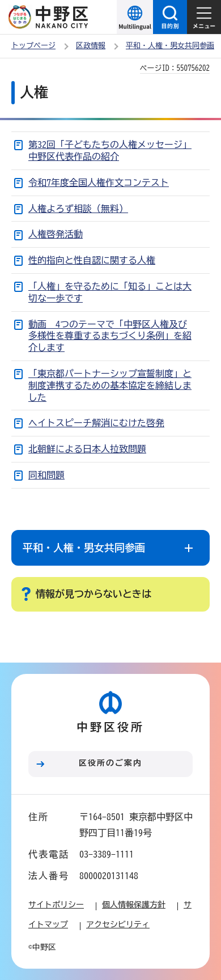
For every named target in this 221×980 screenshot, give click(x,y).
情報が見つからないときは (93, 594)
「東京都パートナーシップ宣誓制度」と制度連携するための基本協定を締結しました (110, 385)
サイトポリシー (56, 905)
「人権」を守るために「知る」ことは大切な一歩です (110, 292)
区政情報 (90, 45)
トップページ (33, 45)
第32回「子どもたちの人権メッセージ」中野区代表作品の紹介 (110, 150)
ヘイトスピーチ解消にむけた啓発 (96, 422)
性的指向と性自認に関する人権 (91, 260)
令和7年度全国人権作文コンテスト (98, 182)
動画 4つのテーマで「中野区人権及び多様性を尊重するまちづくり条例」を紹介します (110, 336)
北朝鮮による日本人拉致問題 (87, 448)
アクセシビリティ (118, 924)
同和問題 (46, 475)
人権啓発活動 (55, 234)
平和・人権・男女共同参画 (170, 45)
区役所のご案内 (110, 763)
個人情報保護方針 (133, 905)
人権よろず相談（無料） (78, 208)
